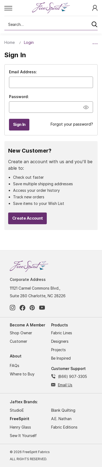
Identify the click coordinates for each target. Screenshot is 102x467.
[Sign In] (95, 7)
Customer (18, 341)
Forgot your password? (72, 124)
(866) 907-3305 (72, 376)
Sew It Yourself (23, 435)
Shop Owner (21, 332)
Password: (19, 96)
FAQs (14, 365)
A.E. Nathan (61, 418)
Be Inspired (61, 358)
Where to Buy (22, 374)
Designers (60, 341)
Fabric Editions (64, 427)
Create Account (27, 218)
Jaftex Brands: (24, 401)
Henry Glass (20, 427)
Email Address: (23, 71)
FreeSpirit (19, 418)
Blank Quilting (63, 410)
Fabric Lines (61, 332)
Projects (58, 349)
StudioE (17, 410)
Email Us (65, 385)
